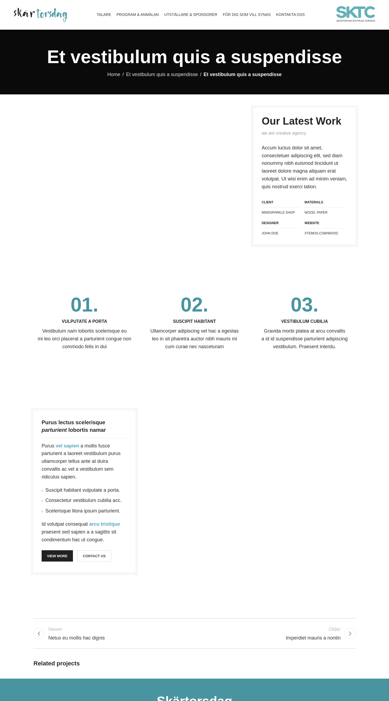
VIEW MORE (57, 556)
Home (113, 74)
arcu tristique (104, 524)
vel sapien (67, 446)
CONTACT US (94, 556)
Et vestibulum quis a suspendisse (162, 74)
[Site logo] (41, 14)
